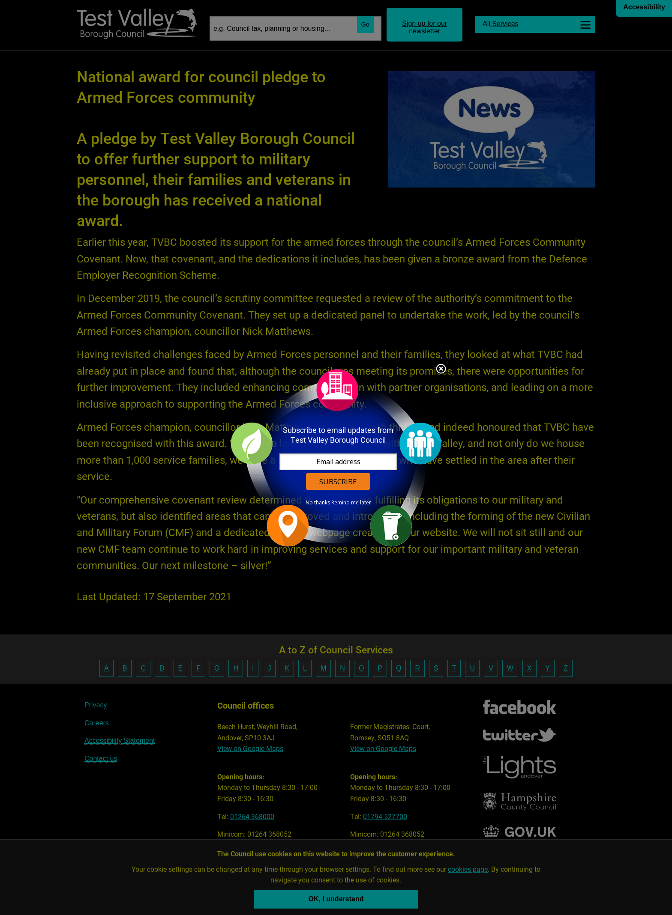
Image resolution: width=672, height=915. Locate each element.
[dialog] (336, 457)
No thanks (318, 502)
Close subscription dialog (441, 369)
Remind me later (351, 502)
